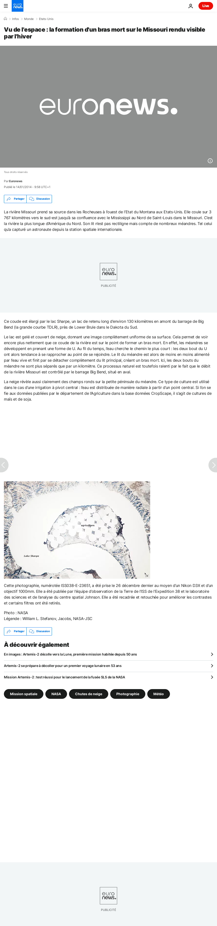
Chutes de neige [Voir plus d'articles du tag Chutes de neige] (88, 694)
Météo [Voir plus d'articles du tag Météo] (158, 694)
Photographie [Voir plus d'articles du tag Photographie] (127, 694)
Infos (15, 19)
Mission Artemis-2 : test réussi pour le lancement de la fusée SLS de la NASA (64, 677)
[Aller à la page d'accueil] (17, 6)
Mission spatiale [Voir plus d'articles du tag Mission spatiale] (23, 694)
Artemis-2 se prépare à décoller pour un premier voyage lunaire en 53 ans (63, 666)
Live (205, 6)
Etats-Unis (46, 19)
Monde (29, 19)
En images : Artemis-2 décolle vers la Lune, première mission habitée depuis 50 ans (70, 654)
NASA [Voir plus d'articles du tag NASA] (56, 694)
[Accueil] (5, 18)
